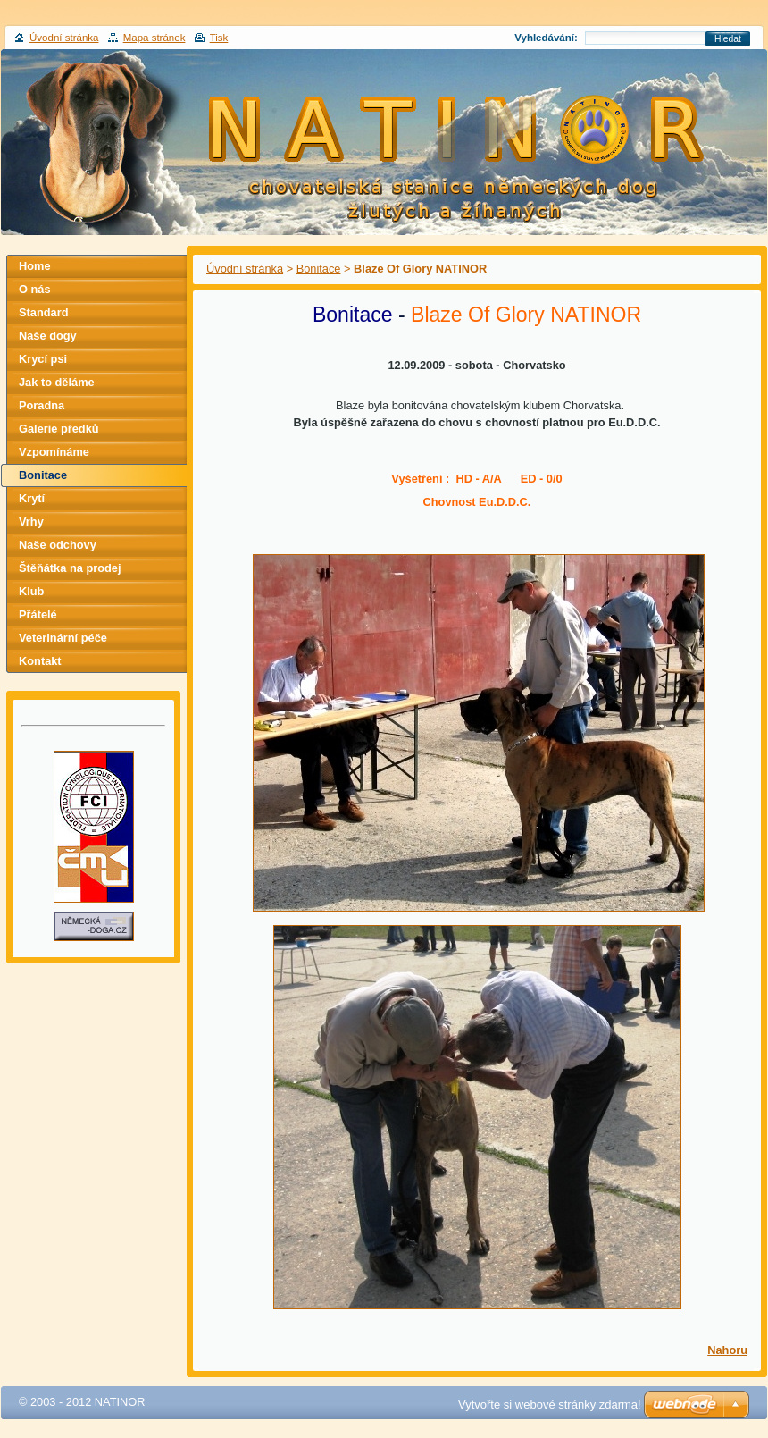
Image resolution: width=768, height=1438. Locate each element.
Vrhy (31, 521)
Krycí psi (43, 359)
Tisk (219, 37)
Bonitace (318, 268)
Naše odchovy (57, 544)
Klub (31, 591)
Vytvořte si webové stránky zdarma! (549, 1404)
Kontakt (40, 661)
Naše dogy (48, 335)
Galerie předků (59, 428)
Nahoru (727, 1350)
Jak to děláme (57, 382)
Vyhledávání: (546, 37)
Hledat (727, 39)
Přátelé (38, 614)
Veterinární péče (63, 637)
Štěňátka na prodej (70, 568)
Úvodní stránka (244, 268)
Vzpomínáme (54, 451)
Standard (43, 312)
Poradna (41, 405)
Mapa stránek (154, 37)
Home (35, 266)
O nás (35, 289)
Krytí (32, 498)
